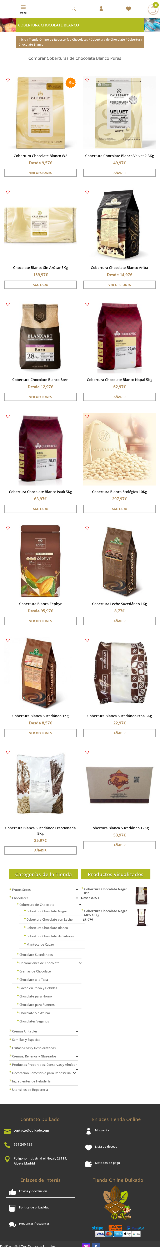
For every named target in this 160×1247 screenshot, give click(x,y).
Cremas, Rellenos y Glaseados (34, 1056)
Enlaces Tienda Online (116, 1119)
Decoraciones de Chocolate (39, 963)
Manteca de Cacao (40, 944)
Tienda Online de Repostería (49, 39)
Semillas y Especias (26, 1039)
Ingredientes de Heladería (31, 1081)
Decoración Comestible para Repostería (41, 1073)
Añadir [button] (120, 173)
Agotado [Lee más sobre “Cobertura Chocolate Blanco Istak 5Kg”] (40, 509)
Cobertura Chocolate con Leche (49, 919)
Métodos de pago (107, 1163)
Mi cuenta (102, 1130)
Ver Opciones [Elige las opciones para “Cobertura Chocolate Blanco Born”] (40, 397)
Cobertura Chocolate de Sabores (50, 936)
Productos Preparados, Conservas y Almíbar (44, 1064)
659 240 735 (23, 1144)
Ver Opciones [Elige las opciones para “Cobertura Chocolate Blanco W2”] (40, 173)
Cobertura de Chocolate (108, 39)
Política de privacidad (34, 1207)
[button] (8, 80)
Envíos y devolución (33, 1191)
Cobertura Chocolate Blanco (47, 928)
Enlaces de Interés (40, 1180)
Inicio (22, 39)
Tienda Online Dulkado (118, 1180)
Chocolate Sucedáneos (36, 954)
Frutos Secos (21, 890)
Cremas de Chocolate (35, 971)
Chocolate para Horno (35, 996)
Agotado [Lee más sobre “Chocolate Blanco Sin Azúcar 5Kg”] (40, 285)
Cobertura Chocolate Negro (46, 911)
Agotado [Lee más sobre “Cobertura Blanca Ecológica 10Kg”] (119, 509)
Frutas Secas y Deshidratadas (34, 1048)
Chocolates (80, 39)
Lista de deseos (106, 1146)
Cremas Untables (25, 1031)
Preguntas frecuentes (34, 1224)
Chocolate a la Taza (33, 979)
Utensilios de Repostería (30, 1089)
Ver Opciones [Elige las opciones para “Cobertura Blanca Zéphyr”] (40, 621)
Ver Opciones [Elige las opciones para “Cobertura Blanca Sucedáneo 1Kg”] (40, 733)
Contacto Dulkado (40, 1119)
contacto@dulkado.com (31, 1130)
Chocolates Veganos (34, 1021)
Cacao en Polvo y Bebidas (38, 988)
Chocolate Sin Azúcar (34, 1013)
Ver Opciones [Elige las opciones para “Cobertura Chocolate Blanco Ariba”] (119, 285)
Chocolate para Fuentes (37, 1004)
